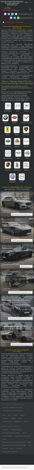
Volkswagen (12, 181)
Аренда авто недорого (10, 451)
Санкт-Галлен (6, 421)
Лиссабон (19, 448)
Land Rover (8, 146)
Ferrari (8, 134)
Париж (4, 439)
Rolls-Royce (17, 170)
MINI (18, 158)
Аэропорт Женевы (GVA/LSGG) (12, 407)
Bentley (26, 111)
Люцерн (12, 418)
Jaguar (16, 134)
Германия (5, 429)
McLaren (26, 146)
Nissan (27, 158)
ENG (30, 2)
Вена (29, 442)
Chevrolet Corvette (26, 122)
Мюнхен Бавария (16, 429)
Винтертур (18, 421)
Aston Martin (8, 111)
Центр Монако (7, 436)
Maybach (17, 146)
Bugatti (14, 122)
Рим (30, 445)
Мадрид (5, 448)
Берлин (24, 433)
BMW (5, 122)
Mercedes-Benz (8, 158)
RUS (26, 2)
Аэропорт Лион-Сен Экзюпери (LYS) (13, 442)
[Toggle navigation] (30, 9)
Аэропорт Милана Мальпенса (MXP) (14, 445)
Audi (17, 111)
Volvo (21, 181)
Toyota (26, 170)
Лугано (20, 418)
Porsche (7, 170)
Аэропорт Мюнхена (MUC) (11, 433)
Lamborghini (26, 134)
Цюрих (26, 421)
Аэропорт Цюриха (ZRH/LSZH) (12, 410)
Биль (9, 415)
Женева (22, 415)
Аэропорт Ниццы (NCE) (22, 436)
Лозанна (5, 418)
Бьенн (15, 415)
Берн (4, 415)
